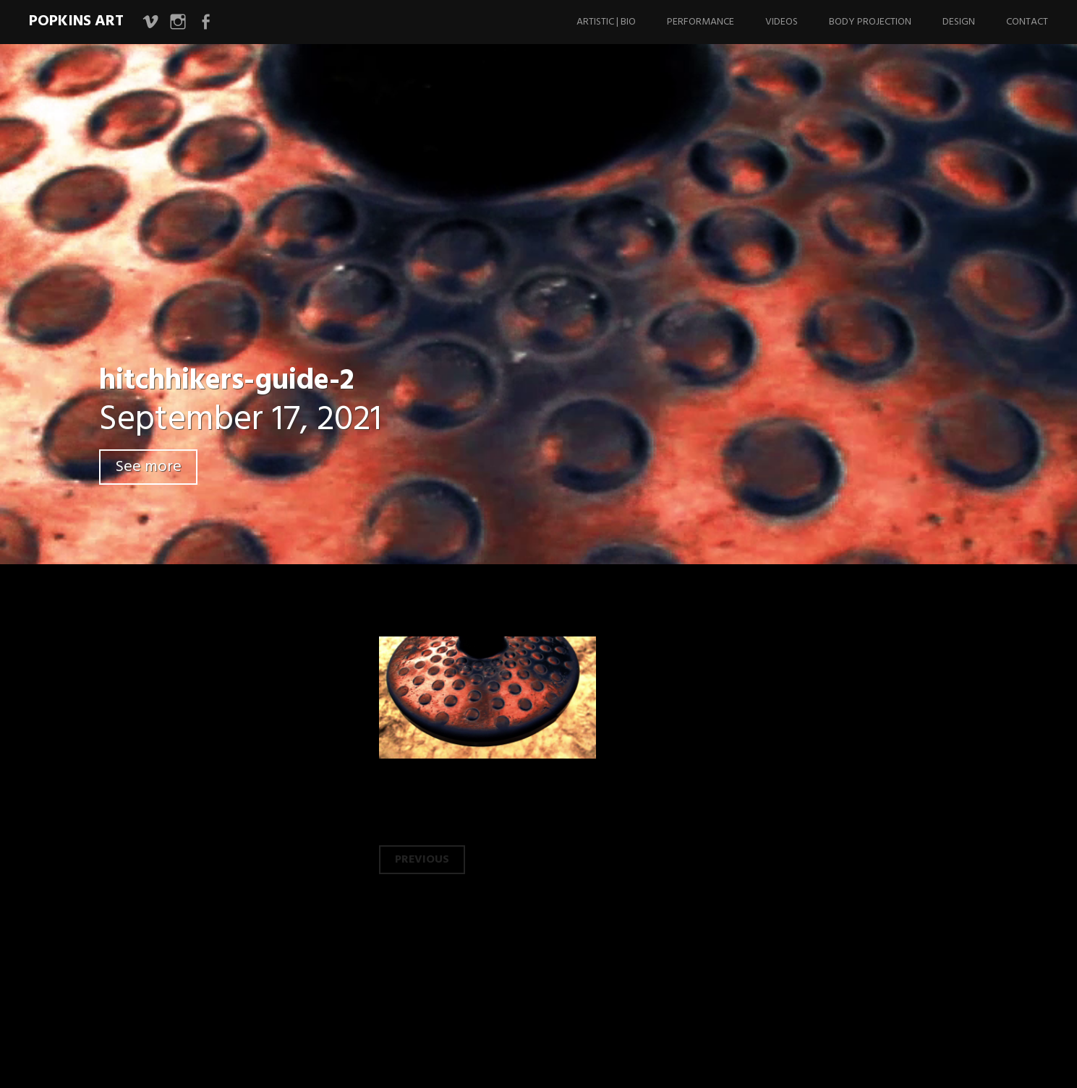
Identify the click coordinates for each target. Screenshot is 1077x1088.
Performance (700, 22)
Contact (1027, 22)
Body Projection (870, 22)
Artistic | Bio (606, 22)
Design (958, 22)
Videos (781, 22)
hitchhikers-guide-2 (226, 381)
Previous (422, 859)
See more (148, 467)
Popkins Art (76, 21)
